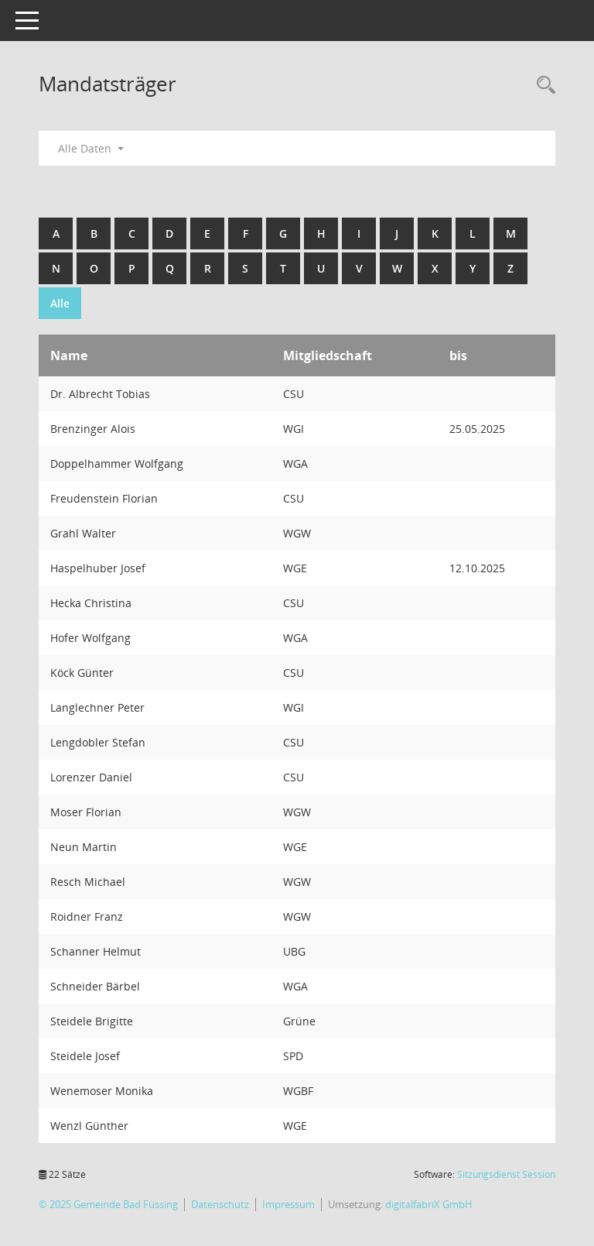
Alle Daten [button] (91, 148)
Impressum (288, 1204)
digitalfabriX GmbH (429, 1204)
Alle (60, 303)
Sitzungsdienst (506, 1174)
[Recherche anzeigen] (542, 85)
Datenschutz (220, 1204)
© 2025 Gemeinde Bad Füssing (108, 1204)
